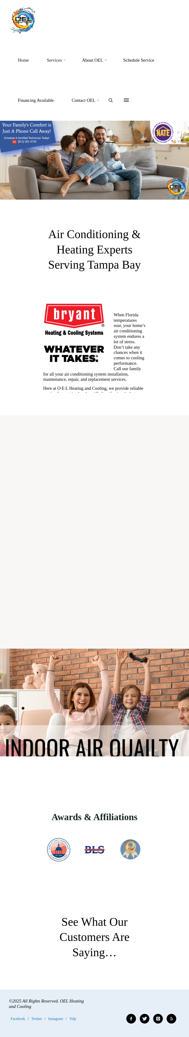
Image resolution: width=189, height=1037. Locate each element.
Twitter (36, 1019)
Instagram (55, 1019)
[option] (94, 160)
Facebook (18, 1019)
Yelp (72, 1019)
